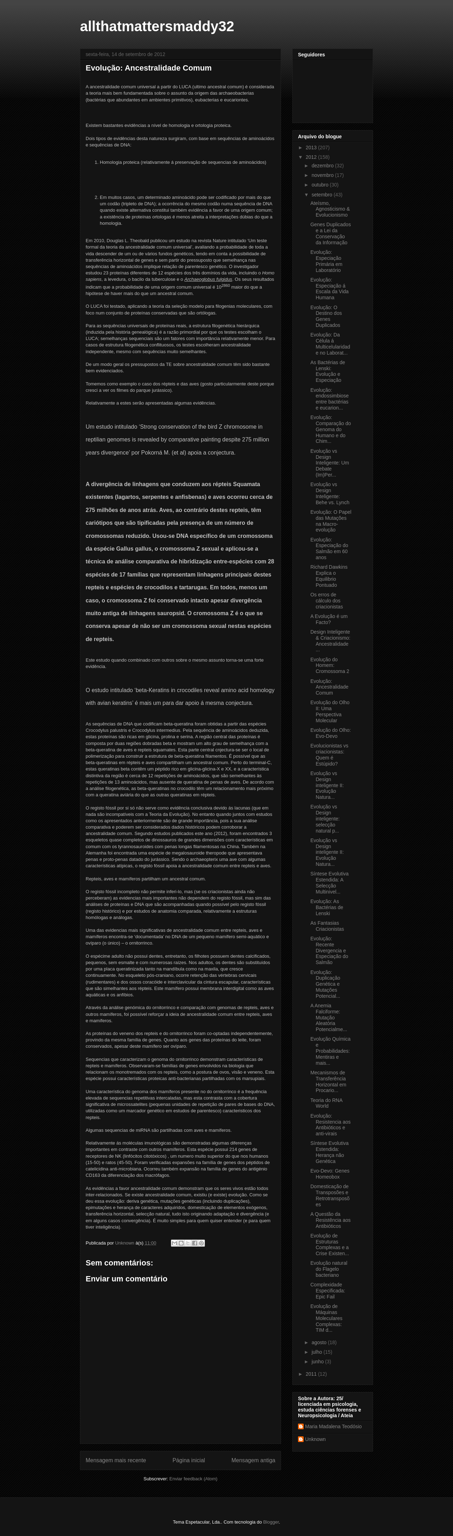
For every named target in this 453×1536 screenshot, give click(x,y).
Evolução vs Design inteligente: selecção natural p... (325, 818)
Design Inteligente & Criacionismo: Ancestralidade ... (330, 640)
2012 (312, 157)
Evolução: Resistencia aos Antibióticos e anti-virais (330, 1124)
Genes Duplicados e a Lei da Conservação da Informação (330, 233)
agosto (319, 1342)
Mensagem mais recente (116, 1460)
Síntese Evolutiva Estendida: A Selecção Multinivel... (329, 882)
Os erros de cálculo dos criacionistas (326, 601)
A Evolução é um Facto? (329, 619)
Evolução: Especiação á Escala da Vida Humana (329, 288)
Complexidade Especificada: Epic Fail (327, 1291)
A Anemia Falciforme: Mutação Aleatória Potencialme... (328, 1017)
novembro (323, 175)
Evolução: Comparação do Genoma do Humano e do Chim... (330, 429)
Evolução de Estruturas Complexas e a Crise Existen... (329, 1244)
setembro (322, 194)
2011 (312, 1374)
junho (318, 1361)
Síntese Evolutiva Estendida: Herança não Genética (329, 1152)
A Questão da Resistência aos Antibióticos (330, 1220)
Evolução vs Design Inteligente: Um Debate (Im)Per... (329, 463)
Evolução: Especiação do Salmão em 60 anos (329, 548)
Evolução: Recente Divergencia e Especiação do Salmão (329, 950)
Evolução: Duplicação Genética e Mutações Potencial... (325, 984)
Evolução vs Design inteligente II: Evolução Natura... (327, 785)
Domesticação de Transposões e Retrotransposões (330, 1195)
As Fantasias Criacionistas (327, 926)
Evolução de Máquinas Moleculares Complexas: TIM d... (326, 1318)
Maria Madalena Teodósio (333, 1426)
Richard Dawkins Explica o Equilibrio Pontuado (329, 576)
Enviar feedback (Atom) (194, 1478)
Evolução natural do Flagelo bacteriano (328, 1269)
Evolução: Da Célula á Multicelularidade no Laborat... (330, 343)
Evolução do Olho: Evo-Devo (330, 733)
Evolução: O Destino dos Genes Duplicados (326, 316)
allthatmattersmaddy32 (157, 26)
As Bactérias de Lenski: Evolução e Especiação (327, 371)
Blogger (271, 1522)
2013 (312, 147)
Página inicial (188, 1460)
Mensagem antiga (253, 1460)
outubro (320, 185)
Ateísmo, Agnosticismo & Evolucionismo (330, 209)
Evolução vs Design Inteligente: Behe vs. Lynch (329, 493)
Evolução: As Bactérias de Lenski (326, 907)
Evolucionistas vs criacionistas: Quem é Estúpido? (329, 754)
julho (317, 1352)
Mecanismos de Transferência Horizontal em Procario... (328, 1081)
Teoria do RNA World (326, 1103)
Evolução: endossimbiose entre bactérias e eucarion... (329, 399)
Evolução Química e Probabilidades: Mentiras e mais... (330, 1050)
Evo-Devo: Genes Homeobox (330, 1174)
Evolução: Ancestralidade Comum (329, 687)
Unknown (315, 1439)
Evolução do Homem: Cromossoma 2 (329, 665)
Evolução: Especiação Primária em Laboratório (326, 261)
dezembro (323, 165)
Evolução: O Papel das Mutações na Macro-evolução (330, 521)
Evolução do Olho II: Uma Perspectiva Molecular (330, 711)
